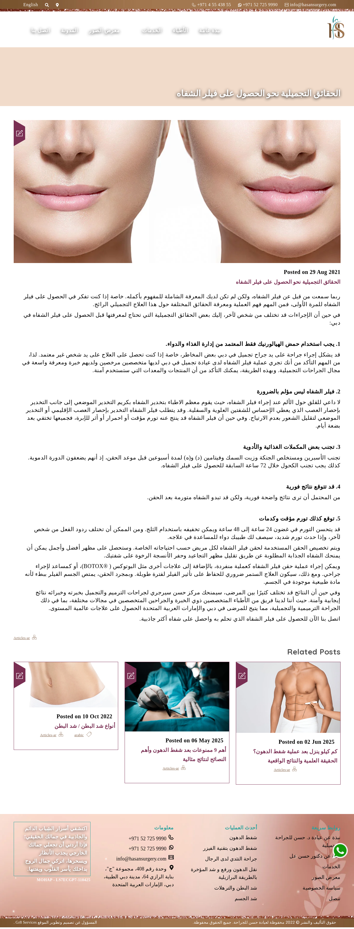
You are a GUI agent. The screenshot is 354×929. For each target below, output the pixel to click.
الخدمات (157, 30)
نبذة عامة (215, 30)
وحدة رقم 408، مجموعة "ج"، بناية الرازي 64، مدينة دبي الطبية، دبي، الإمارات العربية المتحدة (137, 876)
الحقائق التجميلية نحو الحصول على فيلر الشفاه (283, 282)
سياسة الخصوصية (321, 889)
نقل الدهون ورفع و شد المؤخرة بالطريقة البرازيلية (223, 874)
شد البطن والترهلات (235, 889)
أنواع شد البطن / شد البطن (82, 726)
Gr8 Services (26, 924)
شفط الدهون (243, 838)
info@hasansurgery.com (310, 4)
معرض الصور (109, 30)
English (30, 4)
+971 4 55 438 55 (211, 4)
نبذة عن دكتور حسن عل (314, 856)
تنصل (335, 900)
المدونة (74, 30)
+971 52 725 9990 (258, 4)
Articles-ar (22, 637)
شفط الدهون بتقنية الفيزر (229, 849)
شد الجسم (245, 900)
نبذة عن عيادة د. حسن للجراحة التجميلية (307, 841)
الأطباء (185, 30)
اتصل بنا (45, 30)
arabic (79, 735)
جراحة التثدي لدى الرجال (230, 860)
